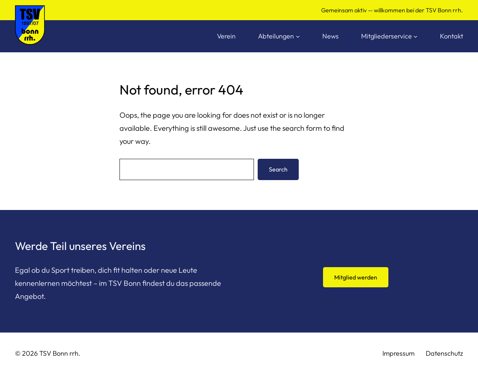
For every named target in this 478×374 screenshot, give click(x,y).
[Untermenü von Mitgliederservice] (415, 36)
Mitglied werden (355, 277)
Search (278, 169)
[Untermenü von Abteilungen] (298, 36)
